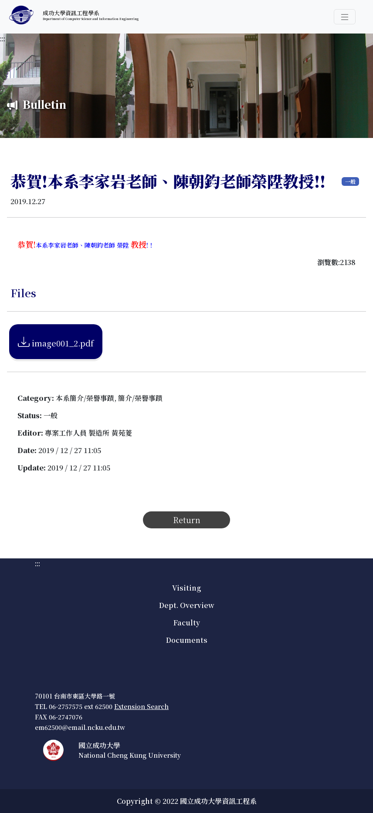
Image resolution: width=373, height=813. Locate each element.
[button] (345, 16)
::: (2, 39)
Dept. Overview (186, 605)
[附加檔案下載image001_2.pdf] (56, 341)
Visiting (186, 588)
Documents (186, 640)
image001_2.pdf (56, 341)
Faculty (186, 623)
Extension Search (141, 706)
